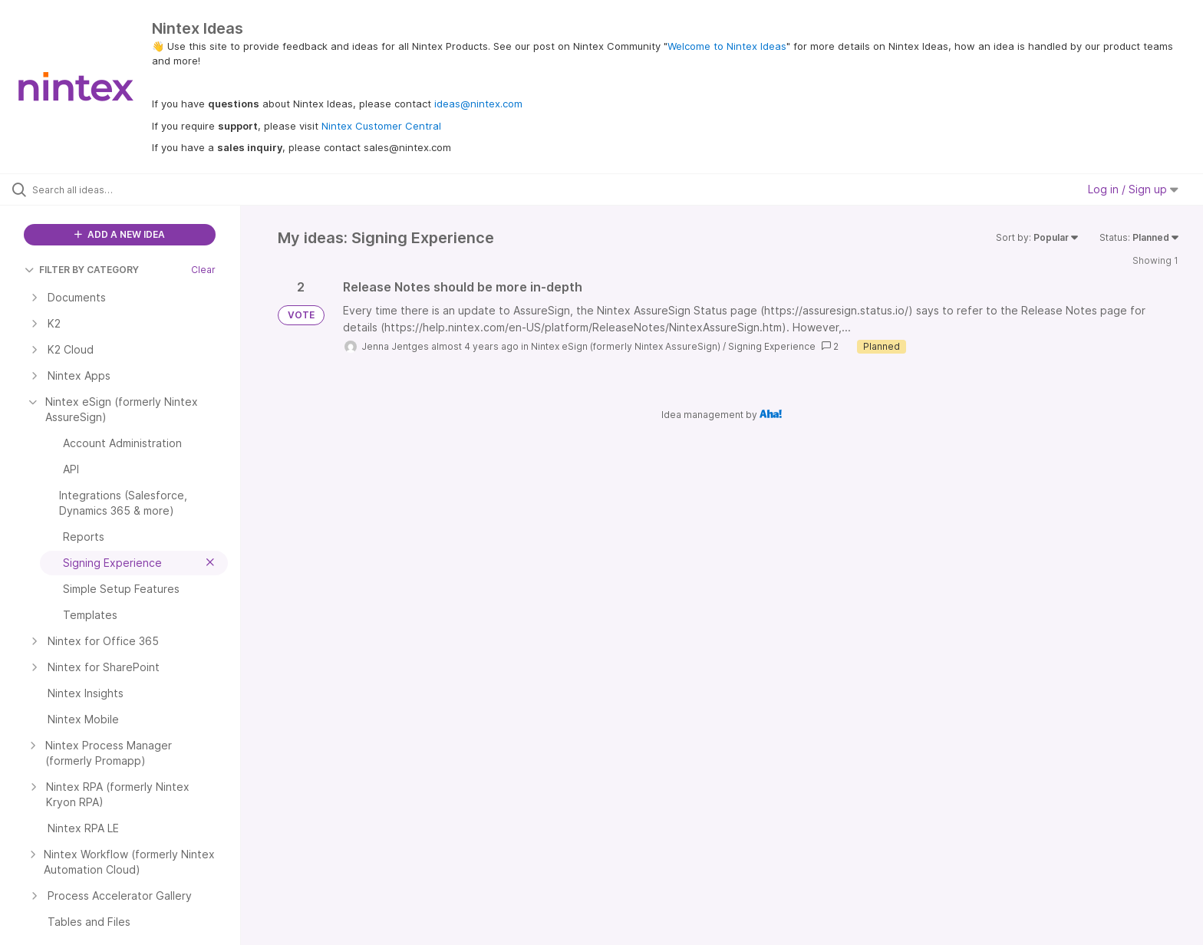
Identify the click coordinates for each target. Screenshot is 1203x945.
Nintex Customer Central (381, 126)
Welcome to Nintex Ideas (726, 46)
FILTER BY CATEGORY (82, 269)
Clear (203, 269)
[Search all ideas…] (139, 189)
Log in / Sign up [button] (1133, 189)
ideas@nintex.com (478, 103)
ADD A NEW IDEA (119, 234)
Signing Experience (772, 346)
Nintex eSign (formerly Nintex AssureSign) (625, 346)
